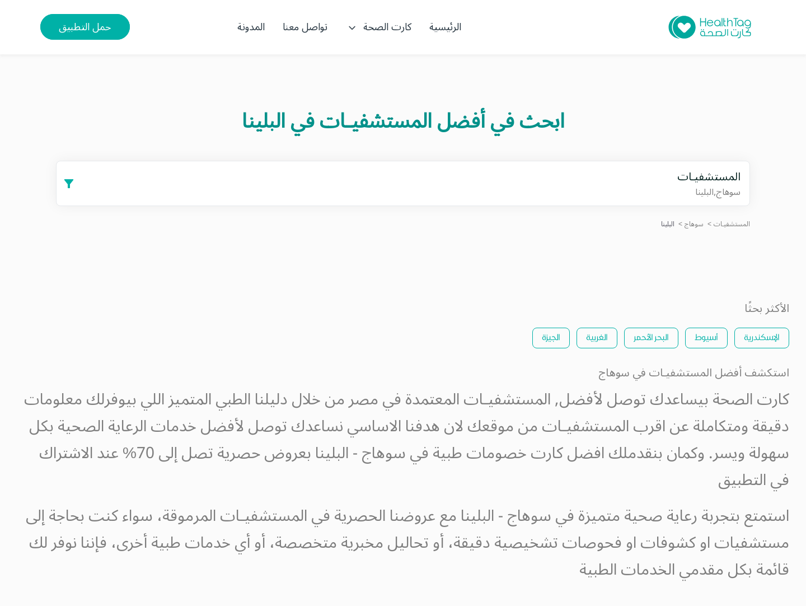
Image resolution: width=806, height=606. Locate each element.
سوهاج (694, 224)
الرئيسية (445, 27)
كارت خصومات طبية (498, 453)
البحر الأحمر (651, 337)
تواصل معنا (305, 27)
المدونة (251, 27)
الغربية (597, 337)
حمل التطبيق (85, 27)
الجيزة (551, 337)
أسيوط (706, 337)
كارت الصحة (378, 27)
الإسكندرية (762, 337)
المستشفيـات (732, 224)
